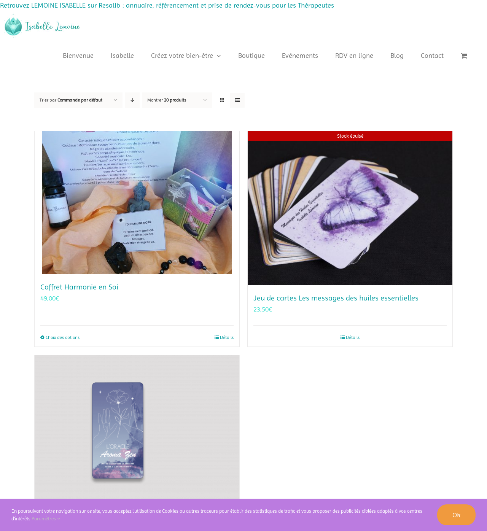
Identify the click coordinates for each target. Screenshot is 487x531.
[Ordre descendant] (132, 100)
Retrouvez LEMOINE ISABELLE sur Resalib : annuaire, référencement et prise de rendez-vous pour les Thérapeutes (167, 5)
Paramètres (46, 518)
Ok (456, 515)
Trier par (71, 100)
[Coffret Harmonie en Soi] (137, 202)
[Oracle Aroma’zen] (137, 432)
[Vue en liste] (237, 100)
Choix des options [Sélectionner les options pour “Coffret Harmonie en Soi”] (63, 337)
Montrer (166, 100)
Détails (227, 337)
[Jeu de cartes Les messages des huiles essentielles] (350, 208)
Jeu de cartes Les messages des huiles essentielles (336, 298)
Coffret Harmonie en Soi (79, 287)
